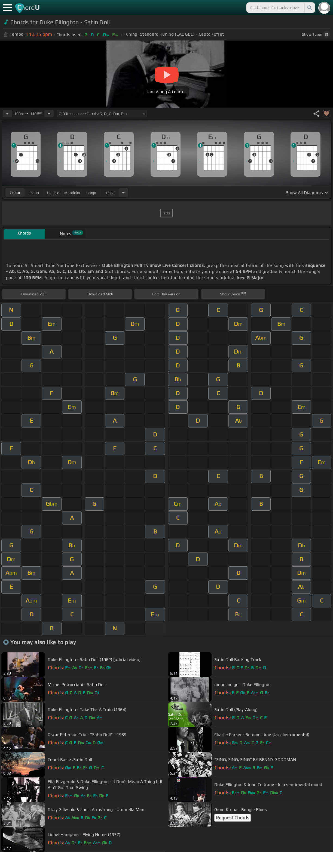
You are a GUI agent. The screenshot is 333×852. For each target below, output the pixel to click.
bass (110, 193)
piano (34, 193)
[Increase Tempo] (49, 113)
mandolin (72, 193)
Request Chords (232, 817)
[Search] (309, 7)
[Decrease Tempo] (7, 113)
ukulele (53, 193)
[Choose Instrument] (123, 192)
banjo (91, 193)
